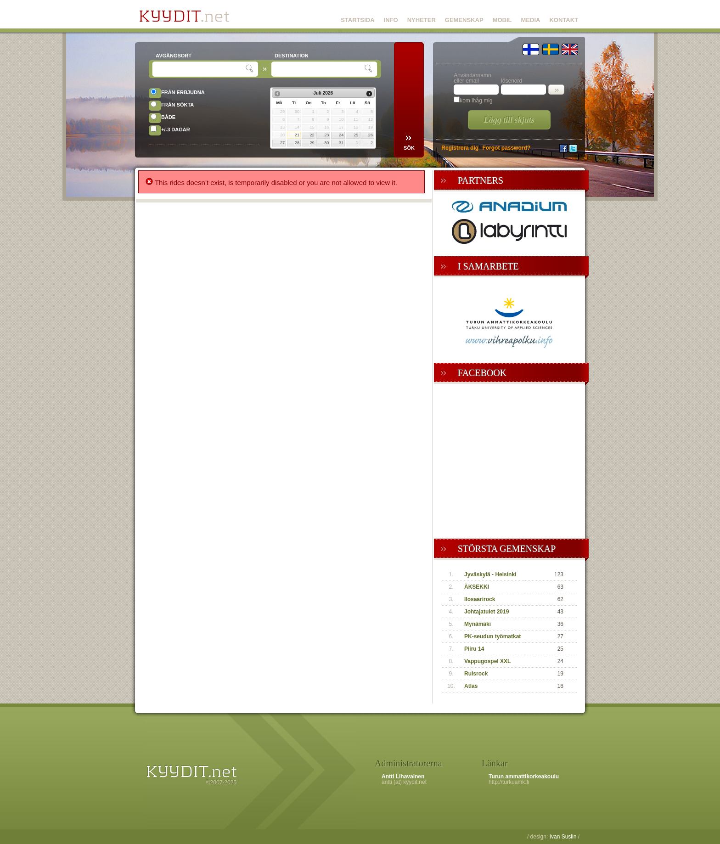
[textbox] (200, 69)
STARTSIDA (357, 20)
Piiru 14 (474, 649)
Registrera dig (459, 148)
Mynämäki (477, 624)
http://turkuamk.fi (509, 782)
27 (282, 143)
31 (341, 143)
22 (311, 135)
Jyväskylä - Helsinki (490, 574)
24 (341, 135)
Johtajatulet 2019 (486, 611)
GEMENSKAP (464, 20)
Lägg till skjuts (509, 119)
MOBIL (502, 20)
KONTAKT (563, 20)
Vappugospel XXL (487, 661)
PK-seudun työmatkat (492, 636)
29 (311, 143)
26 (370, 135)
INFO (391, 20)
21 (297, 135)
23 (326, 135)
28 (297, 143)
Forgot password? (506, 148)
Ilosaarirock (479, 599)
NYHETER (421, 20)
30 (326, 143)
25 (356, 135)
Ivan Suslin (563, 836)
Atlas (471, 686)
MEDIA (530, 20)
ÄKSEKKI (476, 587)
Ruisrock (476, 673)
